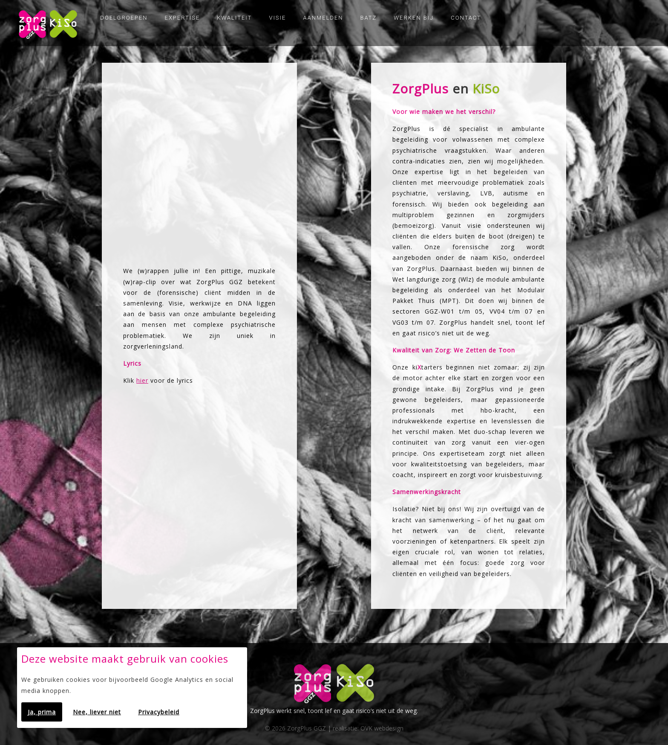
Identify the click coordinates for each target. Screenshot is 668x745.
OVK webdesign (381, 728)
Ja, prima (42, 712)
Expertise (182, 18)
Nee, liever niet (97, 712)
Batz (368, 18)
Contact (466, 18)
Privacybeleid (158, 712)
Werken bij (414, 18)
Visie (277, 18)
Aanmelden (323, 18)
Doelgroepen (123, 18)
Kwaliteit (234, 18)
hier (142, 380)
